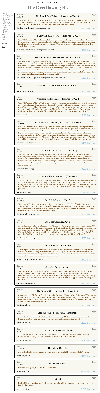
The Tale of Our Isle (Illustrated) (57, 330)
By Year (5, 21)
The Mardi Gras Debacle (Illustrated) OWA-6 (57, 16)
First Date (57, 379)
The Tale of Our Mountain (57, 267)
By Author (6, 19)
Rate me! (20, 15)
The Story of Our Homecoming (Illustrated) (57, 291)
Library (4, 14)
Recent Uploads (8, 16)
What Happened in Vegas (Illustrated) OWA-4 (57, 99)
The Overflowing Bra (48, 7)
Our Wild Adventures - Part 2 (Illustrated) (57, 150)
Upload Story (7, 25)
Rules (5, 31)
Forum (4, 35)
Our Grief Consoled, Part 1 (57, 222)
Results (5, 29)
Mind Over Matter (57, 363)
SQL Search (7, 24)
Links (4, 40)
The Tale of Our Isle (57, 348)
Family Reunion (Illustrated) (57, 245)
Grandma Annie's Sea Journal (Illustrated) (57, 312)
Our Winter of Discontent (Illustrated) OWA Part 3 (57, 122)
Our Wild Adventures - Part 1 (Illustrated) (57, 176)
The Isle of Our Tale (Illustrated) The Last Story (57, 57)
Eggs (94, 15)
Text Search (7, 22)
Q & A (5, 32)
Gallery (4, 37)
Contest (4, 27)
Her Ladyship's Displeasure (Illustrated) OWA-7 (57, 35)
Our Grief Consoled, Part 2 (57, 200)
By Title (5, 17)
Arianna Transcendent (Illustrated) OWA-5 (57, 85)
